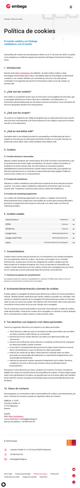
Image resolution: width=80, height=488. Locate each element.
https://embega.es (22, 73)
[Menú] (70, 7)
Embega (6, 19)
